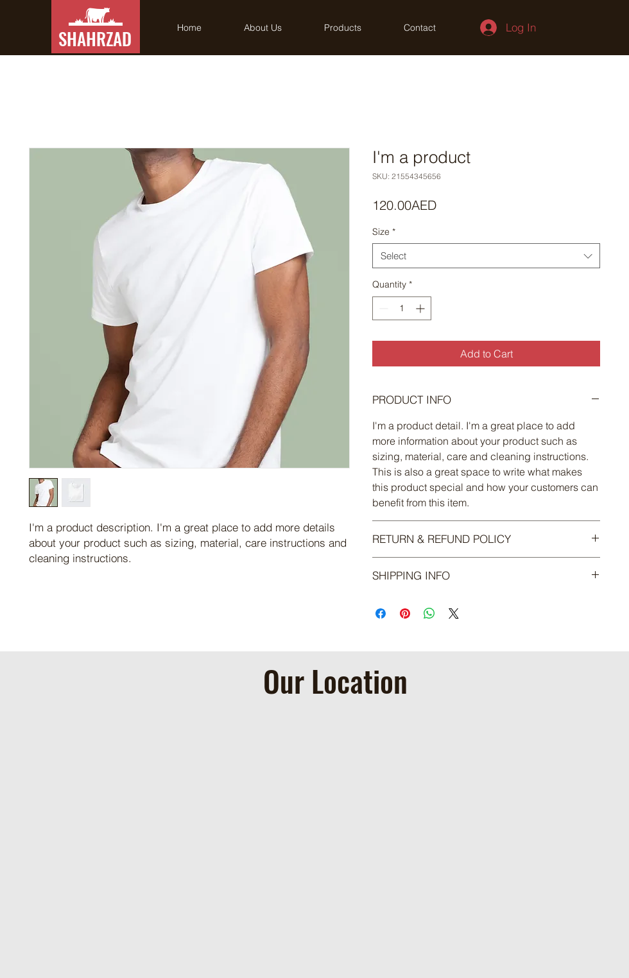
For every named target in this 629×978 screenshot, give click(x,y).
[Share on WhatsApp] (429, 613)
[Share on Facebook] (380, 613)
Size (383, 231)
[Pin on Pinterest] (405, 613)
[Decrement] (382, 308)
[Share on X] (453, 613)
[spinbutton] (401, 308)
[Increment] (421, 308)
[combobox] (486, 255)
